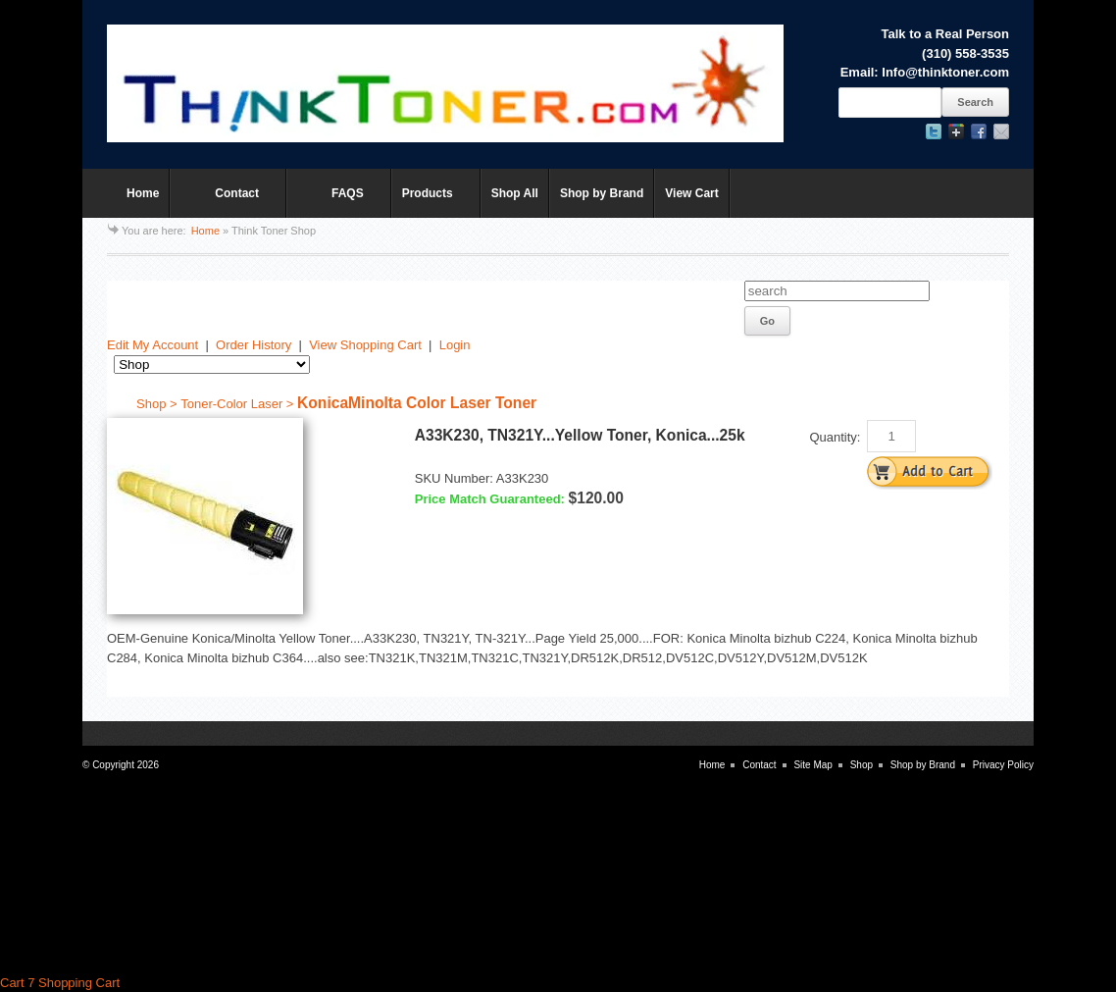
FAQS (333, 202)
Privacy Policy (1003, 764)
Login (455, 345)
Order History (253, 345)
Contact (223, 202)
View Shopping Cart (365, 345)
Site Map (812, 764)
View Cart (691, 193)
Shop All (514, 193)
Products (431, 202)
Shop (861, 764)
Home (143, 193)
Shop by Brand (601, 193)
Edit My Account (152, 345)
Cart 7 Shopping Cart (60, 982)
